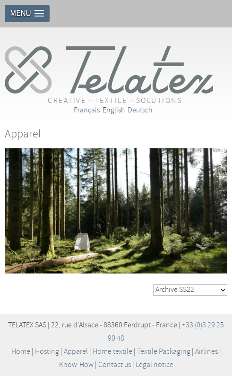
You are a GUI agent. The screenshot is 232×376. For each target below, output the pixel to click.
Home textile (112, 351)
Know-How (76, 364)
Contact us (114, 364)
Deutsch (140, 110)
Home (20, 351)
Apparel (76, 351)
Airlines (206, 351)
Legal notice (154, 364)
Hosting (47, 351)
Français (87, 110)
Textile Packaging (163, 351)
